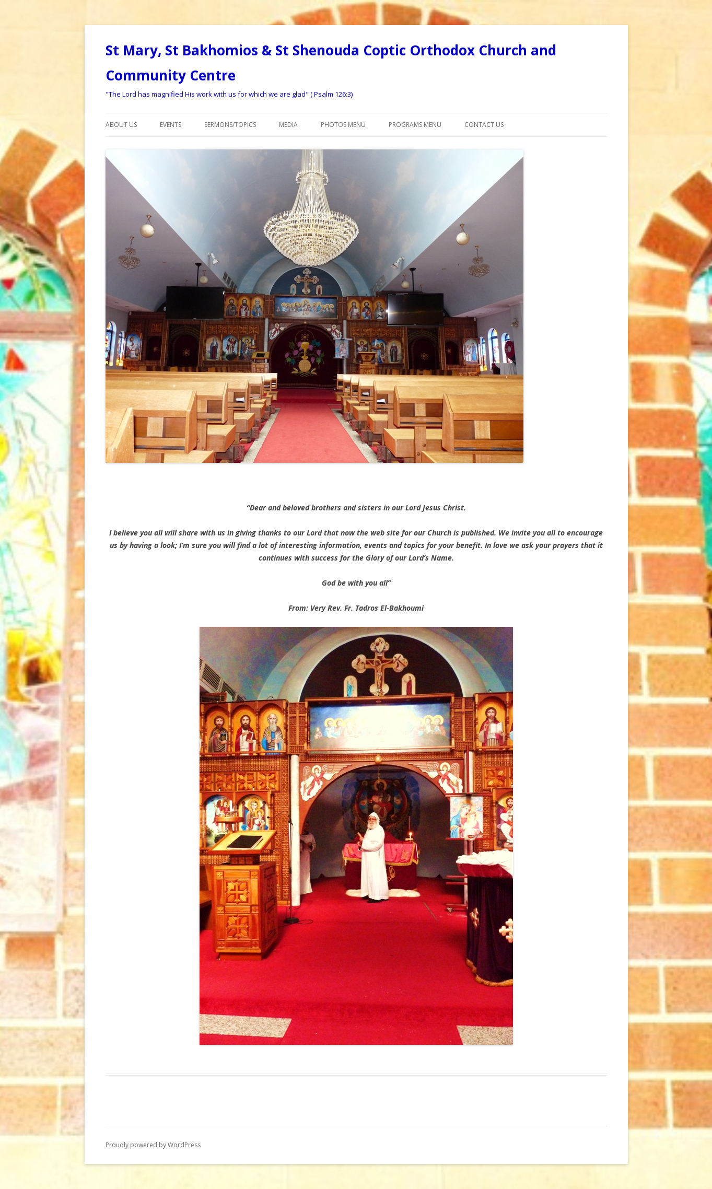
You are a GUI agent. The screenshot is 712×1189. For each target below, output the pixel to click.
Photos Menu (343, 124)
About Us (121, 124)
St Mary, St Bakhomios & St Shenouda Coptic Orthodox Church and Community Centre (331, 63)
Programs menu (415, 124)
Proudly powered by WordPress (153, 1144)
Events (170, 124)
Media (288, 124)
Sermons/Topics (230, 124)
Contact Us (484, 124)
